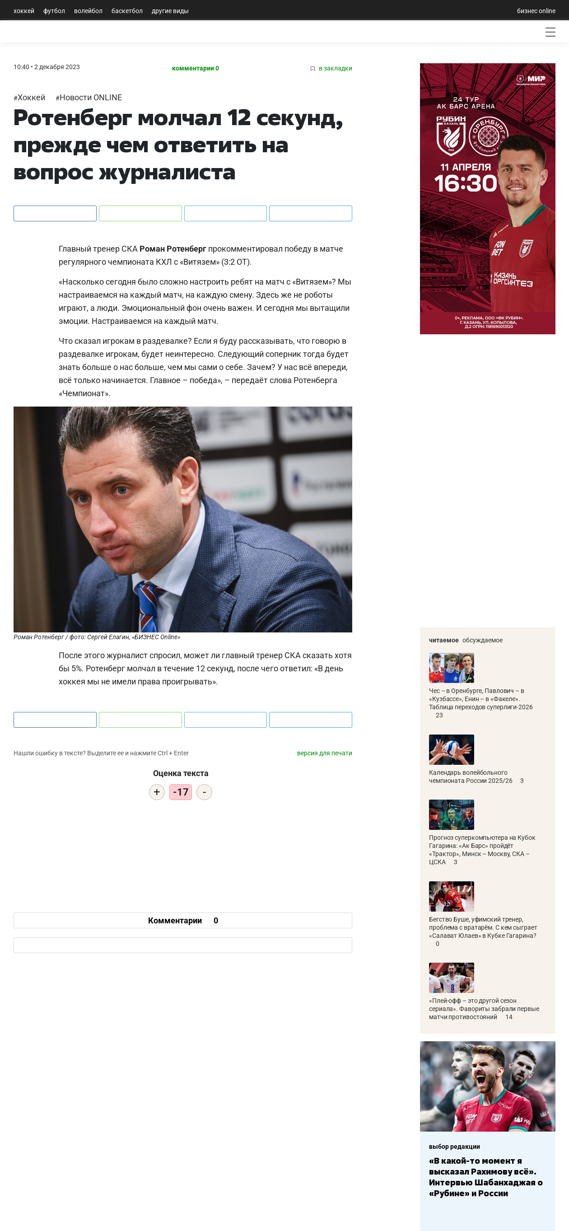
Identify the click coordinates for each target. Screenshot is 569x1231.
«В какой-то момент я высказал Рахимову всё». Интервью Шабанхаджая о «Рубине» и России (486, 1176)
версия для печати (324, 753)
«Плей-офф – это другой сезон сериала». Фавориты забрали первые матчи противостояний (484, 991)
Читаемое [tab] (444, 640)
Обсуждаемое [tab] (482, 640)
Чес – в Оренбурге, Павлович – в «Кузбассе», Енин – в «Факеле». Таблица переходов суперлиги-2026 (481, 682)
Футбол (54, 10)
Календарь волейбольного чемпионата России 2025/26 (471, 759)
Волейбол (88, 10)
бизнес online (536, 10)
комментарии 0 (195, 68)
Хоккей (24, 10)
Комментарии (183, 920)
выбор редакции (454, 1146)
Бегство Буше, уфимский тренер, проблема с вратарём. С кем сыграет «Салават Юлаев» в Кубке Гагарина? (483, 910)
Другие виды (170, 10)
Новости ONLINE (91, 97)
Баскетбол (127, 10)
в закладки (331, 68)
